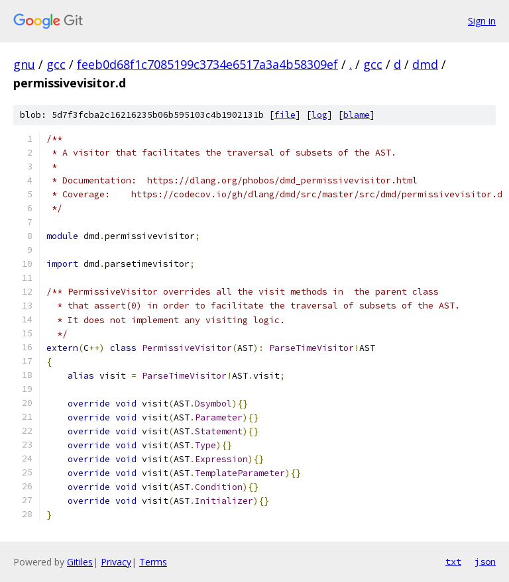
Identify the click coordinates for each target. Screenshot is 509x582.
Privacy (116, 562)
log (319, 115)
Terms (153, 562)
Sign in (482, 21)
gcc (56, 64)
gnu (24, 64)
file (285, 115)
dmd (425, 64)
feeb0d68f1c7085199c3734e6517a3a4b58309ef (207, 64)
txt (453, 561)
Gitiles (80, 562)
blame (356, 115)
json (485, 561)
